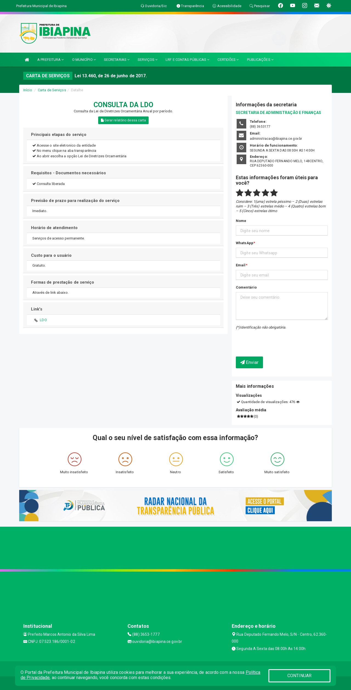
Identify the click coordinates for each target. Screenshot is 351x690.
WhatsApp (244, 243)
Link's (37, 309)
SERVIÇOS (147, 60)
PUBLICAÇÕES (260, 60)
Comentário (246, 287)
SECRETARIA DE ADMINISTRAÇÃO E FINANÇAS (278, 112)
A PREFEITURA (50, 60)
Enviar (249, 362)
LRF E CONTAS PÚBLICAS (187, 60)
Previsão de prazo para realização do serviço (75, 200)
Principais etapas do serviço (59, 134)
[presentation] (268, 339)
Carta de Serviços (52, 90)
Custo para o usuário (51, 255)
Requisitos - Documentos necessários (68, 172)
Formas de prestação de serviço (62, 282)
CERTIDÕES (228, 60)
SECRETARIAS (116, 60)
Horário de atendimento (54, 227)
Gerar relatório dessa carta (123, 120)
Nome (241, 221)
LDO (43, 320)
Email (241, 265)
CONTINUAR (299, 675)
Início (27, 90)
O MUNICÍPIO (84, 60)
